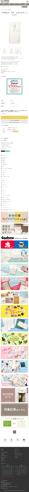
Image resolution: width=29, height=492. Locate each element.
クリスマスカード (5, 207)
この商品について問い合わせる (6, 146)
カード (3, 182)
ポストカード (4, 184)
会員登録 (2, 449)
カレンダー (4, 205)
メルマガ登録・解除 (4, 452)
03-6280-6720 (7, 484)
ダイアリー (4, 203)
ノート (3, 178)
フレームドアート (5, 186)
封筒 (3, 166)
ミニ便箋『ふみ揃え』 (6, 176)
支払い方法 (16, 450)
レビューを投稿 (3, 140)
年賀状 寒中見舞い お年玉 (7, 209)
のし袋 (5, 9)
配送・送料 (16, 449)
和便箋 (3, 160)
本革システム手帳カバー (6, 199)
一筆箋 (3, 172)
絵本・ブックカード (5, 197)
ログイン (2, 450)
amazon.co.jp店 (3, 457)
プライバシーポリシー (18, 455)
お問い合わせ (3, 460)
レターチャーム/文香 (5, 195)
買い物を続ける (3, 148)
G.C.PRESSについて (4, 455)
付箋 (3, 180)
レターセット (4, 170)
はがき (3, 174)
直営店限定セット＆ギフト (6, 201)
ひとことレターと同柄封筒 (6, 168)
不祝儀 (9, 9)
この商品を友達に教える (5, 144)
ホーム (2, 9)
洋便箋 (3, 162)
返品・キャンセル (17, 452)
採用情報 (16, 457)
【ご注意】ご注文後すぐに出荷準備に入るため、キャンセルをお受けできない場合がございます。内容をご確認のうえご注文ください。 (14, 111)
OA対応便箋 (4, 164)
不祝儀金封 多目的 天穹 (12, 127)
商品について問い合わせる (14, 122)
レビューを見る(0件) (4, 138)
